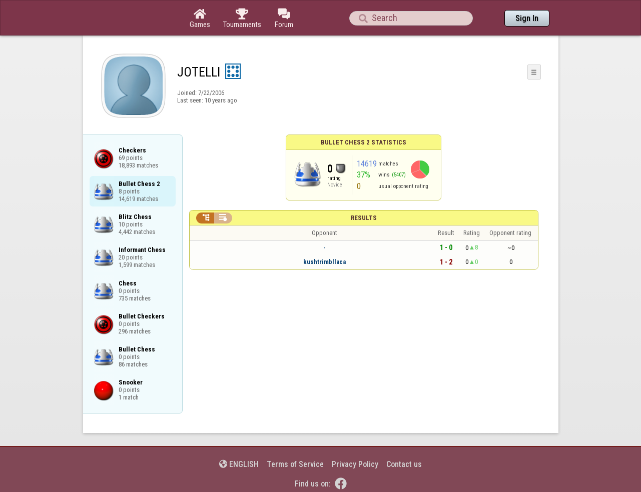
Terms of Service (295, 464)
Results (364, 218)
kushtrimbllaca (324, 262)
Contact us (404, 464)
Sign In (526, 18)
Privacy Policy (355, 464)
